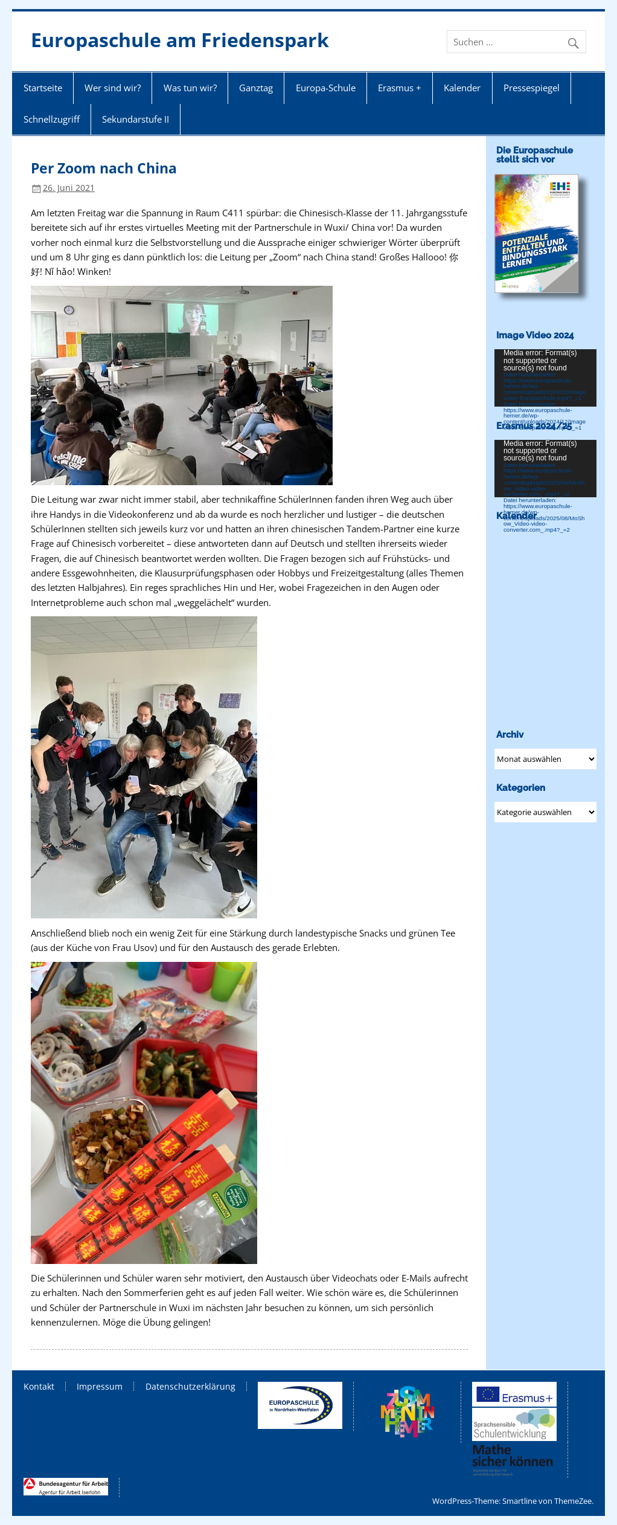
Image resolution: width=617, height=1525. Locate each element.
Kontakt (39, 1386)
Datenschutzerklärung (190, 1386)
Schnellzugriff (52, 119)
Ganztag (256, 88)
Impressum (100, 1386)
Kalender (462, 88)
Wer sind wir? (113, 88)
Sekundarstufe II (135, 119)
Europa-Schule (326, 88)
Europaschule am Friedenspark (180, 40)
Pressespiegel (532, 88)
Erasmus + (399, 88)
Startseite (43, 88)
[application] (545, 378)
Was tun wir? (190, 88)
